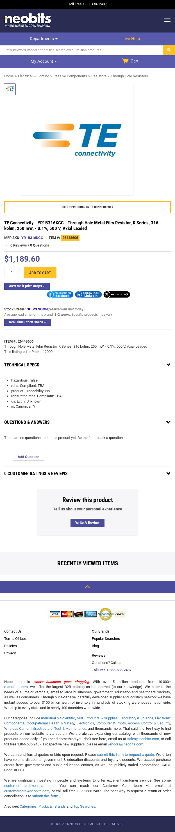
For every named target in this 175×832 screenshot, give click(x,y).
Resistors (98, 76)
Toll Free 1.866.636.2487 (111, 670)
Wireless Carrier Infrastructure (28, 728)
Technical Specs (21, 365)
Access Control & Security (149, 723)
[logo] (28, 19)
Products (45, 806)
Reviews (98, 655)
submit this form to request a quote (125, 754)
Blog (95, 646)
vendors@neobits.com (125, 744)
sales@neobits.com (143, 739)
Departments (44, 38)
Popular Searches (106, 638)
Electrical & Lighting (33, 76)
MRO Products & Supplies (97, 718)
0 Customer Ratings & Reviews (36, 473)
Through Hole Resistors (129, 76)
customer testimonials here (29, 786)
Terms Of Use (15, 638)
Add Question (28, 457)
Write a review (87, 522)
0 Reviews (18, 245)
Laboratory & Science (136, 718)
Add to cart (40, 273)
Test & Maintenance (70, 728)
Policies (10, 646)
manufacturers (16, 687)
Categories (28, 806)
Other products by (87, 207)
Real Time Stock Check (27, 322)
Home (9, 76)
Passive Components (70, 76)
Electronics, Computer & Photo (101, 723)
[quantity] (12, 272)
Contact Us (13, 631)
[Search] (81, 50)
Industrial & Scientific (58, 718)
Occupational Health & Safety (50, 723)
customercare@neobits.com (26, 791)
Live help (131, 38)
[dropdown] (166, 20)
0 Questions (39, 245)
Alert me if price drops (27, 286)
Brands (60, 806)
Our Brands (101, 631)
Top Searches (84, 806)
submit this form (45, 796)
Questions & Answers (27, 422)
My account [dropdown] (44, 61)
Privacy (10, 653)
